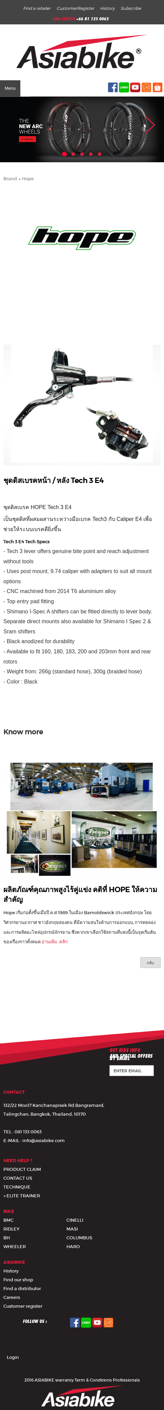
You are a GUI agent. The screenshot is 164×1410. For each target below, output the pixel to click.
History (107, 8)
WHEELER (14, 1246)
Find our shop (18, 1280)
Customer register (22, 1306)
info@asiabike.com (43, 1140)
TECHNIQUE (16, 1187)
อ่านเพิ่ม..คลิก (55, 942)
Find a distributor (22, 1288)
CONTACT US (17, 1178)
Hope (28, 179)
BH (6, 1238)
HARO (73, 1246)
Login (13, 1357)
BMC (8, 1220)
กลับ (150, 962)
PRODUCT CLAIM (22, 1169)
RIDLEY (11, 1229)
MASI (72, 1229)
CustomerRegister (75, 8)
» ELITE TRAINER (21, 1196)
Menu (10, 88)
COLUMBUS (79, 1238)
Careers (11, 1297)
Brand (10, 179)
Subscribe (131, 8)
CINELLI (74, 1220)
